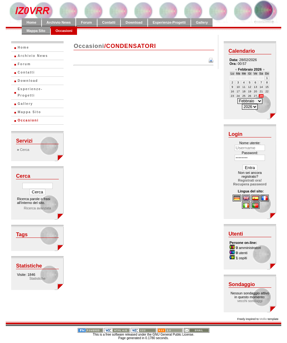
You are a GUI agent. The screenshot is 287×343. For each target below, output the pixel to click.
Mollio (263, 319)
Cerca (24, 150)
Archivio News (59, 22)
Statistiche (37, 278)
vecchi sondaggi (249, 301)
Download (134, 22)
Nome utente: (249, 143)
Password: (250, 153)
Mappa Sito (36, 31)
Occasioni (64, 31)
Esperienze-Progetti (169, 22)
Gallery (202, 22)
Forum (86, 22)
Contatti (109, 22)
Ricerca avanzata (37, 208)
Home (31, 22)
